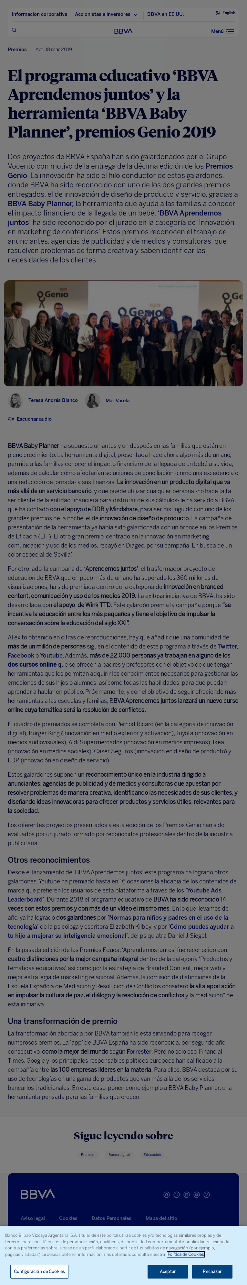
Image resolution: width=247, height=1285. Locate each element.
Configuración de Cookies (39, 1271)
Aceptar (168, 1271)
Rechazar (212, 1271)
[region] (123, 1255)
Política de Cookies (186, 1254)
